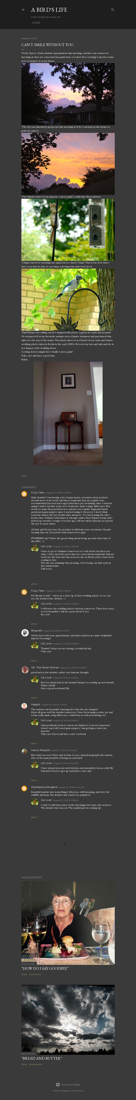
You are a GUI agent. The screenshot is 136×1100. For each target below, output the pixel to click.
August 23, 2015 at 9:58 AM (65, 800)
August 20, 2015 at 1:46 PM (58, 492)
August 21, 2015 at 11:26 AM (65, 677)
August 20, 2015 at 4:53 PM (66, 604)
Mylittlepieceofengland (44, 787)
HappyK (35, 704)
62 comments (35, 1064)
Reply (34, 584)
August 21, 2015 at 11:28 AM (65, 720)
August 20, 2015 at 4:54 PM (66, 643)
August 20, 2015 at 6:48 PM (73, 667)
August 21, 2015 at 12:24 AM (64, 750)
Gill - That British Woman (45, 667)
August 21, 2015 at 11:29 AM (65, 763)
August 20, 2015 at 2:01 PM (56, 630)
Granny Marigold (40, 750)
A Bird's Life (49, 9)
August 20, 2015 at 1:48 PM (58, 591)
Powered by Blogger (68, 1085)
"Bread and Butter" (41, 1058)
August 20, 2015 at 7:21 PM (54, 704)
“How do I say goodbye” (45, 968)
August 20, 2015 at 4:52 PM (66, 546)
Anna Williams (76, 1090)
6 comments (35, 974)
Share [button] (24, 475)
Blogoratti (36, 630)
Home (36, 22)
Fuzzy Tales (37, 492)
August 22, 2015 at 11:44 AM (71, 787)
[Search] (113, 9)
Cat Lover (46, 546)
